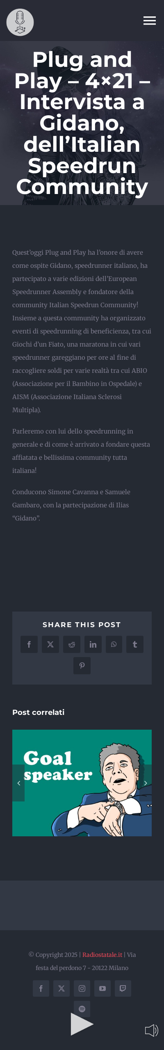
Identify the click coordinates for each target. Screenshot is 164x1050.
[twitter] (61, 988)
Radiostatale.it (102, 955)
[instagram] (82, 988)
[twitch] (123, 988)
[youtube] (102, 988)
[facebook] (41, 988)
